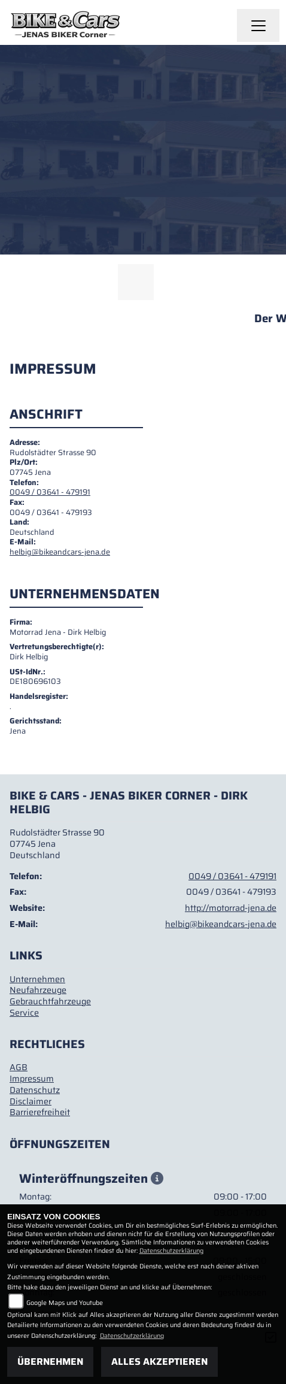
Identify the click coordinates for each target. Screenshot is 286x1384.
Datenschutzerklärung (171, 1251)
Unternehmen (37, 979)
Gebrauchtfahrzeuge (50, 1001)
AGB (19, 1067)
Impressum (32, 1078)
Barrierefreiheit (40, 1112)
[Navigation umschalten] (258, 25)
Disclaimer (30, 1101)
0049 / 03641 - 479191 (50, 492)
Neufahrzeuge (38, 990)
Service (24, 1012)
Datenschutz (35, 1090)
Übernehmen (50, 1361)
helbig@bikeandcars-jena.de (60, 552)
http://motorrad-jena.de (230, 907)
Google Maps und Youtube (64, 1303)
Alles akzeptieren (159, 1361)
